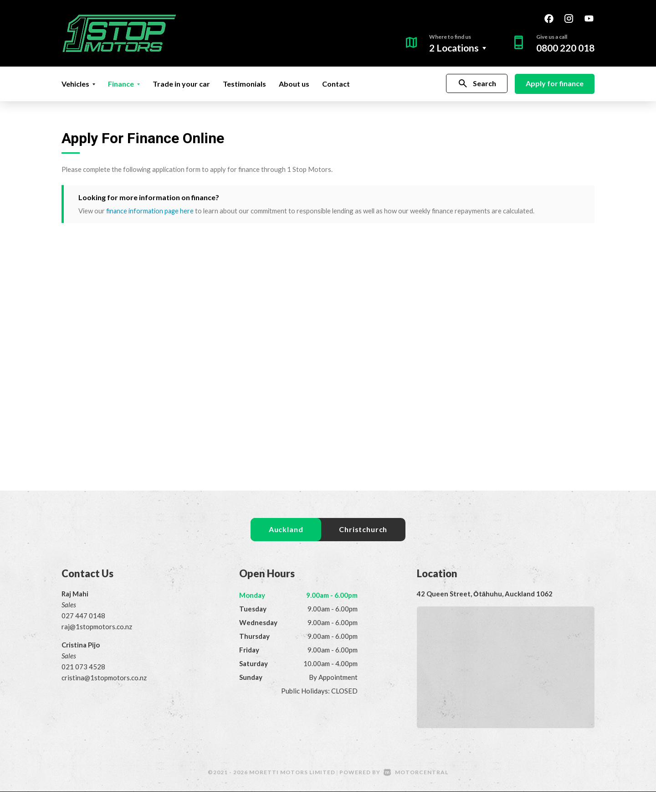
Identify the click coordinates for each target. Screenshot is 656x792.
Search (476, 83)
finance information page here (150, 211)
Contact (336, 83)
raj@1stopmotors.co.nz (97, 627)
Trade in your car (181, 83)
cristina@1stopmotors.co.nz (104, 678)
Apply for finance (555, 83)
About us (294, 83)
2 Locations (454, 47)
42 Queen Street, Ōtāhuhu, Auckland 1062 (485, 594)
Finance (124, 83)
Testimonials (244, 83)
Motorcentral (416, 772)
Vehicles (78, 83)
